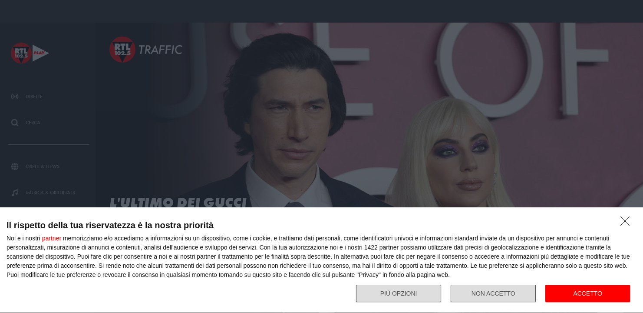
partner (51, 238)
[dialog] (321, 260)
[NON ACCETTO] (627, 223)
